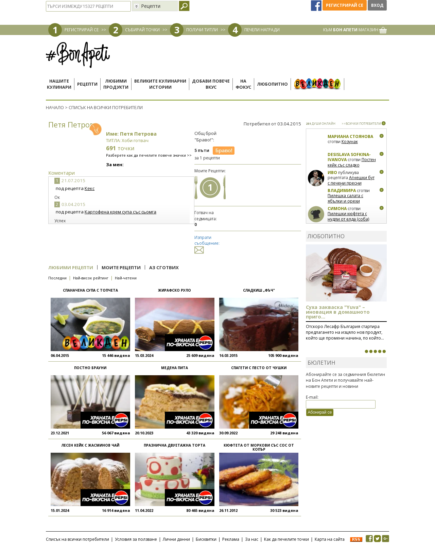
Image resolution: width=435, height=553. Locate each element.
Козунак (350, 141)
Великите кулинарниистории (160, 84)
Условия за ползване (136, 539)
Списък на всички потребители (77, 539)
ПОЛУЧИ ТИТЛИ (202, 30)
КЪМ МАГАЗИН (355, 30)
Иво (332, 172)
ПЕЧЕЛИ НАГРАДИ (262, 30)
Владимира (342, 190)
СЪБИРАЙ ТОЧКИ (142, 30)
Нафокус (243, 84)
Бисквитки (206, 539)
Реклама (230, 539)
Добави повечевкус (211, 84)
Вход (377, 5)
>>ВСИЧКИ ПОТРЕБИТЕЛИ (361, 123)
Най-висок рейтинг (90, 277)
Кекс (89, 188)
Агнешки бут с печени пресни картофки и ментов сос (351, 183)
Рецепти (87, 84)
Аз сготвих (164, 267)
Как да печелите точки (286, 539)
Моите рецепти (121, 267)
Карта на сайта (330, 539)
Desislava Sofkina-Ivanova (349, 157)
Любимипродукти (115, 84)
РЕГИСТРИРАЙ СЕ (82, 30)
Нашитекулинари (59, 84)
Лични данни (176, 539)
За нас (251, 539)
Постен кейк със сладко (352, 162)
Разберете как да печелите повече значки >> (149, 155)
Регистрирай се (344, 5)
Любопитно (272, 84)
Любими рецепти (70, 267)
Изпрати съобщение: (207, 244)
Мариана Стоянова (350, 136)
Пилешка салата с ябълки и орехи (345, 198)
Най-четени (126, 277)
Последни (57, 277)
